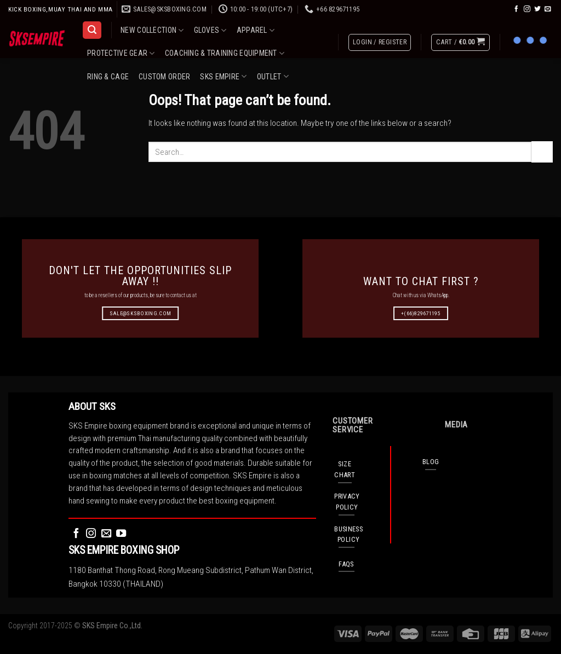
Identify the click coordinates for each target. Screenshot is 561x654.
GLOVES (210, 30)
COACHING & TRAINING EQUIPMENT (225, 53)
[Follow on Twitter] (537, 9)
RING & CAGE (108, 76)
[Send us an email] (548, 9)
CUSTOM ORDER (164, 76)
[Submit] (542, 151)
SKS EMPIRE (223, 76)
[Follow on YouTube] (121, 534)
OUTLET (273, 76)
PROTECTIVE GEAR (121, 53)
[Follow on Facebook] (516, 9)
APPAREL (255, 30)
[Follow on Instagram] (527, 9)
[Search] (92, 30)
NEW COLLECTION (152, 30)
